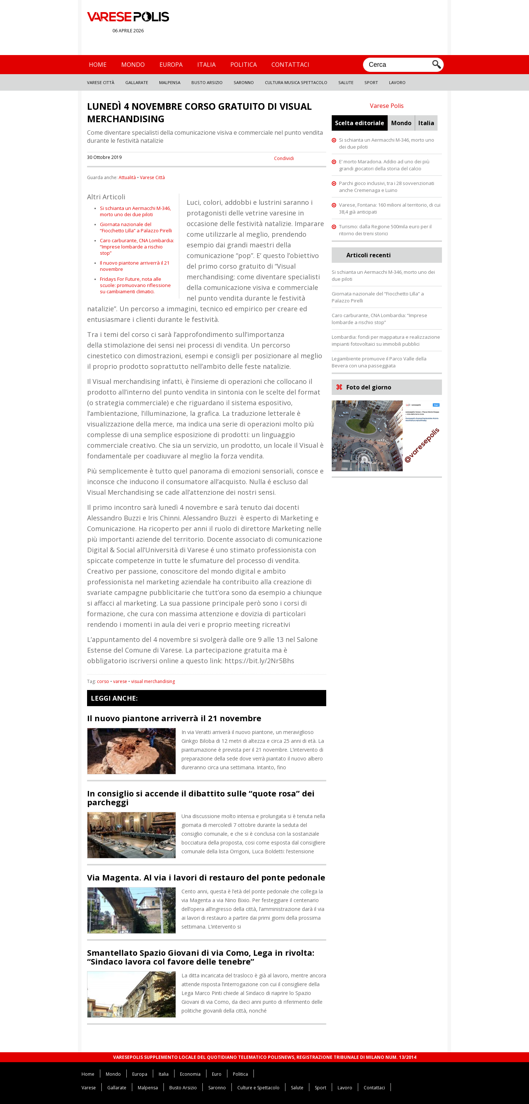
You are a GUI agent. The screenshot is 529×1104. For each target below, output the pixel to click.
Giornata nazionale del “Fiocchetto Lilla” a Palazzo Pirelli (136, 227)
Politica (243, 65)
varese (120, 681)
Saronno (244, 82)
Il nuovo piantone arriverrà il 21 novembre (134, 265)
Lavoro (397, 82)
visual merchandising (153, 681)
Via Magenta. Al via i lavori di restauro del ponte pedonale (206, 877)
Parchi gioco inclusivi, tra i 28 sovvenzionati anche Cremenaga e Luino (386, 186)
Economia (190, 1074)
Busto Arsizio (207, 82)
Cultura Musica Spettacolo (296, 82)
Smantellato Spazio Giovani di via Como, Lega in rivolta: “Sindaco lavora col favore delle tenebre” (200, 957)
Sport (371, 82)
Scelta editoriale (359, 123)
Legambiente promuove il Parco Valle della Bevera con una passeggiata (379, 362)
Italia (206, 65)
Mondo (133, 65)
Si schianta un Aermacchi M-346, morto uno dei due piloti (135, 211)
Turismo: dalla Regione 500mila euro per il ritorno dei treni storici (385, 230)
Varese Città (100, 82)
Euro (217, 1074)
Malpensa (169, 82)
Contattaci (290, 65)
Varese (89, 1088)
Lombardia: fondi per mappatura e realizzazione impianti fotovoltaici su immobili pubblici (386, 340)
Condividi (284, 158)
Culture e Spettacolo (258, 1088)
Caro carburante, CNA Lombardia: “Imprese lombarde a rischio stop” (137, 246)
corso (103, 681)
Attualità (127, 177)
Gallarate (136, 82)
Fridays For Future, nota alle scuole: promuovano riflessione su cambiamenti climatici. (135, 285)
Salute (345, 82)
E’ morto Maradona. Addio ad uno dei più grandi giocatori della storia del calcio (384, 165)
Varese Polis (387, 106)
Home (98, 65)
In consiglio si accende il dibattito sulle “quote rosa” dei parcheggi (200, 797)
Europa (171, 65)
